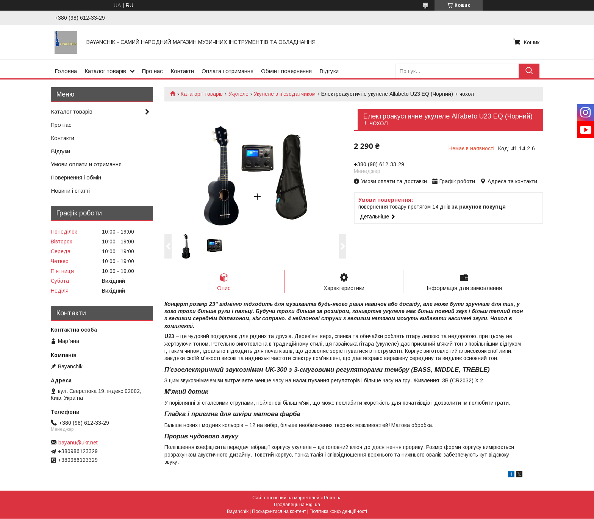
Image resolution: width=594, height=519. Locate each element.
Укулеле (238, 94)
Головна (66, 71)
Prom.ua (333, 498)
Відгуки (329, 71)
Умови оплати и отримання (86, 164)
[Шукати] (529, 71)
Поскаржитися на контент (279, 511)
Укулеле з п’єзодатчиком (285, 94)
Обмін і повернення (286, 71)
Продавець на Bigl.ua (297, 505)
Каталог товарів (105, 71)
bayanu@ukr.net (78, 443)
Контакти (182, 71)
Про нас (152, 71)
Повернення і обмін (76, 177)
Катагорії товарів (202, 94)
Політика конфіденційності (338, 511)
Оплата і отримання (227, 71)
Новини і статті (70, 190)
